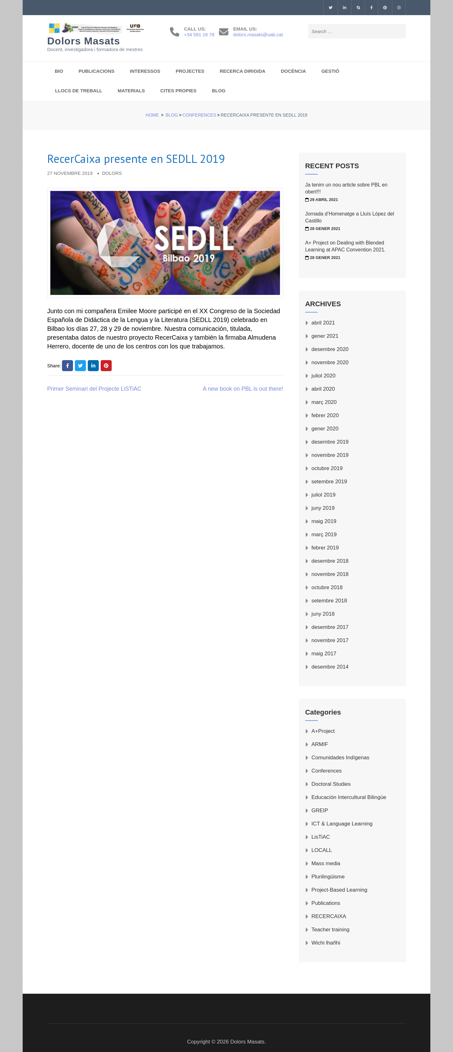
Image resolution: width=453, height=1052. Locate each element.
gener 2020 (324, 429)
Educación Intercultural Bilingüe (348, 797)
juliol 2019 (323, 495)
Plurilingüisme (328, 877)
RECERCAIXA (328, 916)
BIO (59, 71)
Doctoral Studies (331, 784)
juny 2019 (323, 508)
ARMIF (319, 744)
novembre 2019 (330, 455)
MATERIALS (131, 90)
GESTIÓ (330, 71)
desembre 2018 (330, 561)
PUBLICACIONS (97, 71)
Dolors (112, 173)
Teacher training (330, 930)
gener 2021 (324, 336)
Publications (325, 903)
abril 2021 (323, 323)
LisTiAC (320, 837)
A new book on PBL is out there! (243, 389)
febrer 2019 (325, 548)
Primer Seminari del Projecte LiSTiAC (94, 389)
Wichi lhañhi (325, 943)
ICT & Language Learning (341, 824)
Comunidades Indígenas (340, 758)
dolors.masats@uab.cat (258, 34)
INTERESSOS (145, 71)
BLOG (218, 90)
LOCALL (321, 850)
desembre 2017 (330, 627)
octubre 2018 (327, 587)
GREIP (319, 810)
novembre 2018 (330, 574)
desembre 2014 (330, 667)
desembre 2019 (330, 442)
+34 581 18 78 (199, 34)
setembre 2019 (329, 482)
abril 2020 (323, 389)
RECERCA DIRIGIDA (242, 71)
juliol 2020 (323, 376)
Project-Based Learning (339, 890)
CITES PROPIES (178, 90)
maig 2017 (323, 654)
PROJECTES (190, 71)
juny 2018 (323, 614)
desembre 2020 (330, 349)
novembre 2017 (330, 640)
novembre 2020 (330, 362)
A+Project (323, 731)
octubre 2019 (327, 468)
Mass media (325, 863)
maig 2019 (323, 521)
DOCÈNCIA (293, 71)
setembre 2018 (329, 601)
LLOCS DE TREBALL (78, 90)
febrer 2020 (325, 415)
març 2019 (324, 534)
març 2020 (324, 402)
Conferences (326, 771)
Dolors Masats (83, 41)
